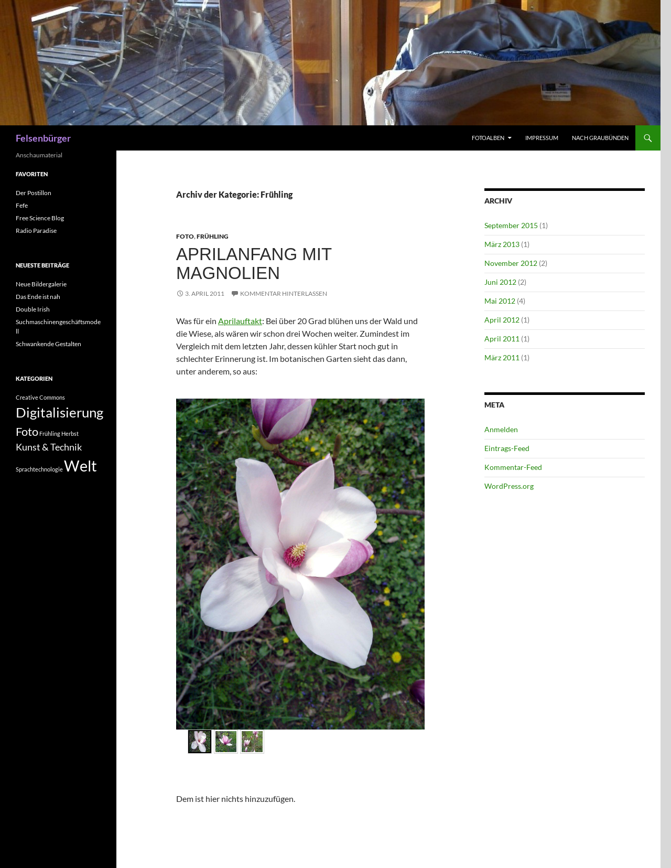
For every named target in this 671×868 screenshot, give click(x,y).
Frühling (213, 236)
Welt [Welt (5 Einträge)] (80, 465)
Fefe (22, 205)
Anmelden (501, 429)
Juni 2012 (500, 281)
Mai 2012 (499, 300)
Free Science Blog (40, 218)
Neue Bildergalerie (41, 284)
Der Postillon (33, 193)
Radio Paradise (36, 230)
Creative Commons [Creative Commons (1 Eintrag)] (40, 397)
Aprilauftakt (240, 321)
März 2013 (502, 244)
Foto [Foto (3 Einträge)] (27, 431)
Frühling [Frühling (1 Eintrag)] (49, 433)
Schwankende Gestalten (48, 344)
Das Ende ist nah (38, 297)
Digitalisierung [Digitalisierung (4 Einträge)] (59, 412)
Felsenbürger (43, 138)
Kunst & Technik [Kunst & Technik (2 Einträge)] (49, 447)
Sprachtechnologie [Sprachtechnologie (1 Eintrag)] (39, 469)
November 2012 (510, 263)
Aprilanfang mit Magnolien (253, 263)
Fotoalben (488, 137)
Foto (185, 236)
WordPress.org (509, 485)
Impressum (541, 137)
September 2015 (511, 225)
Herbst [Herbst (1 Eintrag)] (70, 433)
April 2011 (502, 338)
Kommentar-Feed (513, 467)
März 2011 (502, 357)
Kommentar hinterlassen (283, 293)
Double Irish (33, 309)
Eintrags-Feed (506, 448)
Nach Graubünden (600, 137)
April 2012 (502, 319)
